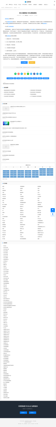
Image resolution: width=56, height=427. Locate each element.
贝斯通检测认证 (41, 222)
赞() (35, 15)
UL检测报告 (5, 326)
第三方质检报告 (6, 382)
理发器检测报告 (33, 94)
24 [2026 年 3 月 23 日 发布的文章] (6, 177)
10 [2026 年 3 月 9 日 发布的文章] (6, 173)
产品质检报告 (11, 26)
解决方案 (39, 212)
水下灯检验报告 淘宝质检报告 (35, 96)
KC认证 (4, 310)
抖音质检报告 (6, 360)
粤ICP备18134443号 (28, 422)
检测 (9, 23)
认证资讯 (5, 389)
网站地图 (34, 421)
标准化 (21, 222)
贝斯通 (21, 188)
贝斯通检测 (22, 186)
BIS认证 (4, 263)
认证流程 (21, 226)
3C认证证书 (5, 256)
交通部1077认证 (6, 331)
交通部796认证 (6, 336)
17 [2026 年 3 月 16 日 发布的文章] (6, 175)
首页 (7, 4)
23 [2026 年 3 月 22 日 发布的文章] (49, 175)
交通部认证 (5, 343)
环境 (3, 208)
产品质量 (21, 198)
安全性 (21, 208)
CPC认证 (5, 285)
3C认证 (19, 4)
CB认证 (4, 266)
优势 (38, 216)
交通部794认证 (6, 334)
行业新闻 (5, 387)
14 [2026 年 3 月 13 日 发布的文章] (35, 173)
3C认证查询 (5, 251)
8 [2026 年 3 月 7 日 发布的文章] (42, 171)
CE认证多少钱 (6, 278)
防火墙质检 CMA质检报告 (28, 13)
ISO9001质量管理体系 (7, 307)
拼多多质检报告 (6, 362)
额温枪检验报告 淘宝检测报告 (9, 90)
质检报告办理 (6, 392)
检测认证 (15, 7)
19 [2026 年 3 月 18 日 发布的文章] (20, 175)
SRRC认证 (11, 4)
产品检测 (21, 196)
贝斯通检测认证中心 (41, 226)
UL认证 (4, 328)
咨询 (38, 200)
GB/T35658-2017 (6, 299)
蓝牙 (3, 200)
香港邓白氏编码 (6, 398)
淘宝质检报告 (6, 374)
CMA (38, 190)
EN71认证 (5, 292)
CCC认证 (15, 4)
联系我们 (23, 412)
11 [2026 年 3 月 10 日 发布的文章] (13, 173)
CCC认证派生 (5, 273)
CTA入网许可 (24, 4)
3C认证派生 (5, 252)
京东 (35, 29)
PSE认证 (5, 316)
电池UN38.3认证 (6, 379)
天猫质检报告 (6, 357)
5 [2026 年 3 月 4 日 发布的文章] (20, 171)
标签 (3, 228)
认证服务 (39, 214)
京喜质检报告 (6, 346)
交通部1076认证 (6, 329)
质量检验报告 (10, 22)
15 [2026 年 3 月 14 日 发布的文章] (42, 173)
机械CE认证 (5, 367)
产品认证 (4, 196)
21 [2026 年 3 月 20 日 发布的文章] (35, 175)
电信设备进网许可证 (7, 375)
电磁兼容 (4, 206)
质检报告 (35, 4)
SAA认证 (5, 321)
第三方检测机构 (23, 216)
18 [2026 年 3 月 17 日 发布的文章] (13, 175)
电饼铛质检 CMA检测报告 (9, 92)
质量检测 (21, 210)
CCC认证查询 (5, 271)
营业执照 (21, 214)
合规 (21, 235)
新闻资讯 (5, 363)
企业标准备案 (4, 216)
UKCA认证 (5, 324)
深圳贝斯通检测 (23, 239)
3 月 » (6, 179)
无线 (3, 192)
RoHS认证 (5, 319)
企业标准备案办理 (6, 351)
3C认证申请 (5, 254)
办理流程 (4, 226)
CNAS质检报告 (6, 283)
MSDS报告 (5, 312)
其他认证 (45, 4)
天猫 (32, 29)
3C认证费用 (5, 258)
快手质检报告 (6, 358)
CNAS (21, 190)
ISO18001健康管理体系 (7, 304)
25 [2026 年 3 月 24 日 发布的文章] (13, 177)
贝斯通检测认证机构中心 (27, 2)
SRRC (3, 212)
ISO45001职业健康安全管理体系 (9, 305)
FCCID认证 (5, 293)
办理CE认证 (40, 237)
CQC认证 (5, 287)
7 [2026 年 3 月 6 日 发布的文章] (35, 171)
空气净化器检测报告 (7, 380)
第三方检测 (4, 204)
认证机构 (39, 196)
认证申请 (21, 204)
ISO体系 (29, 4)
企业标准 (21, 200)
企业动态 (5, 348)
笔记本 (3, 237)
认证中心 (21, 220)
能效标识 (5, 384)
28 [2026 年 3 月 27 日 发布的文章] (35, 177)
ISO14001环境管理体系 (7, 302)
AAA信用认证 (5, 259)
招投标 (3, 222)
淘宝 (38, 224)
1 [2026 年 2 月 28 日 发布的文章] (42, 169)
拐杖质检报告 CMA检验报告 (35, 92)
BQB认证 (5, 264)
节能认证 (5, 386)
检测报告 (40, 4)
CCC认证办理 (5, 270)
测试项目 (39, 210)
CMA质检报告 (6, 281)
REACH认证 (5, 317)
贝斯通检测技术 (23, 202)
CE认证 (39, 194)
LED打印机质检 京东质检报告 (9, 94)
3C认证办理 (5, 247)
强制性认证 (40, 202)
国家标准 (39, 204)
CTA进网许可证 (6, 290)
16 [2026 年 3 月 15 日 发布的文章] (49, 173)
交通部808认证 (6, 338)
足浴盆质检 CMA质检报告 (9, 96)
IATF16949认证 (6, 300)
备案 (38, 239)
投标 (3, 218)
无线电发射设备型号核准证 (8, 365)
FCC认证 (5, 295)
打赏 (31, 62)
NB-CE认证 (5, 314)
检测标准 (4, 235)
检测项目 (4, 224)
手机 (3, 202)
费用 (38, 198)
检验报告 (45, 23)
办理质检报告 (40, 220)
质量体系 (39, 228)
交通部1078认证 (6, 333)
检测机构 (4, 198)
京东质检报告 (6, 345)
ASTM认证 (5, 261)
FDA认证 (5, 297)
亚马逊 (3, 239)
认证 (3, 188)
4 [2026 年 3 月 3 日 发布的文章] (13, 171)
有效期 (21, 218)
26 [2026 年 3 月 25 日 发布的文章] (20, 177)
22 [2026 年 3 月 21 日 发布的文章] (42, 175)
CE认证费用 (5, 280)
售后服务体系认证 (6, 355)
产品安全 (21, 237)
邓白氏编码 (5, 396)
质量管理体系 (22, 224)
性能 (25, 29)
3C (2, 210)
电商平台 (21, 206)
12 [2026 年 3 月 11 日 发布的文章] (20, 173)
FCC (38, 208)
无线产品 (21, 212)
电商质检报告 (6, 377)
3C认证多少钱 (6, 249)
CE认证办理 (5, 276)
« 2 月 (3, 179)
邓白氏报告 (5, 394)
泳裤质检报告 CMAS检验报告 (35, 90)
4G (2, 214)
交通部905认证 (6, 341)
